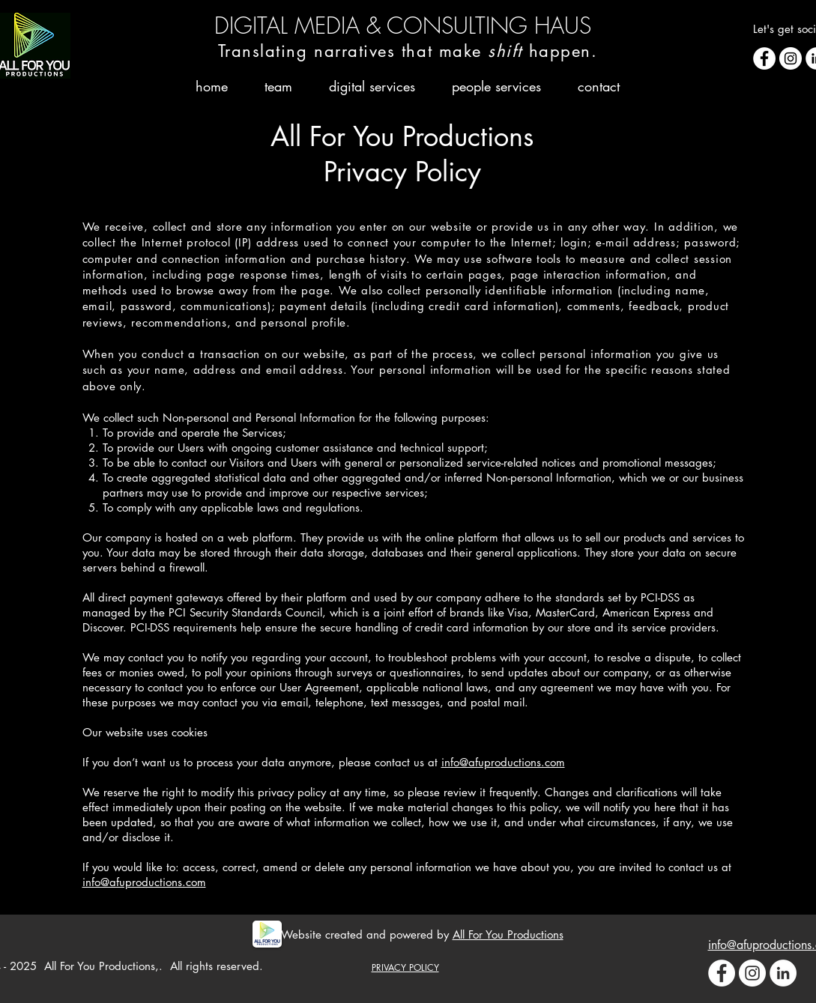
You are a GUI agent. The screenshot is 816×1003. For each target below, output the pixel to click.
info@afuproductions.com (503, 762)
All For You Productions (508, 934)
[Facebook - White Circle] (764, 58)
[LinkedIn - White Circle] (783, 973)
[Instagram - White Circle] (790, 58)
